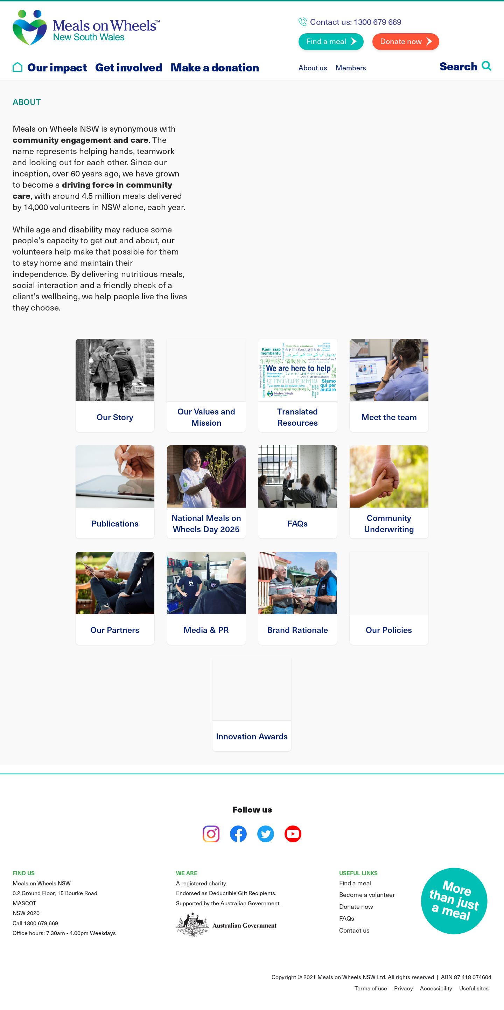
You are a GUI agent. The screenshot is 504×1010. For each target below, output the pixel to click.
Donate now (401, 41)
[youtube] (293, 834)
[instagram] (211, 834)
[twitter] (265, 834)
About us (313, 67)
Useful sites (474, 988)
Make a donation (214, 66)
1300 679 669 (377, 21)
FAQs (346, 918)
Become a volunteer (367, 894)
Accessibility (436, 988)
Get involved (128, 66)
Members (351, 67)
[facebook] (238, 834)
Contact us (354, 930)
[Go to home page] (17, 67)
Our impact (57, 66)
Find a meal (326, 41)
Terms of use (371, 988)
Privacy (403, 988)
